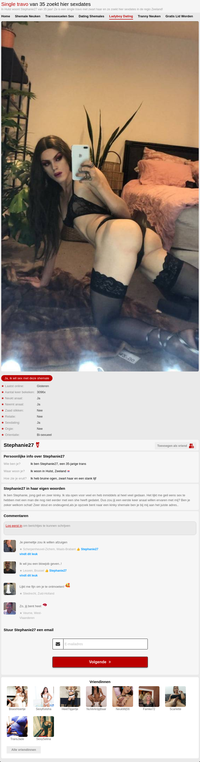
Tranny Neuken (149, 16)
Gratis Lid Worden (179, 16)
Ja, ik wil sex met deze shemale (27, 378)
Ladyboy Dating (121, 16)
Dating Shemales (91, 16)
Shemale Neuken (27, 16)
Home (5, 16)
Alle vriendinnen (23, 750)
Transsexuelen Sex (59, 16)
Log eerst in (14, 526)
